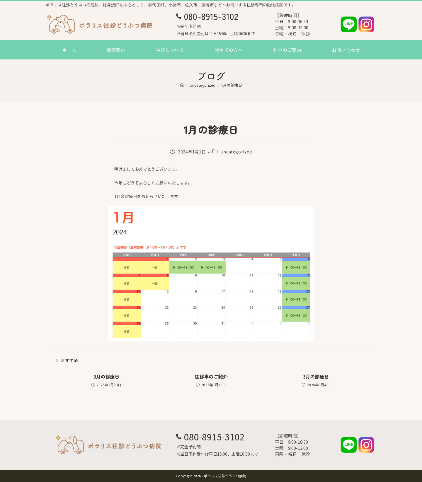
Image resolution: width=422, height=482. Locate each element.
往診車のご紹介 (211, 376)
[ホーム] (182, 85)
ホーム (69, 49)
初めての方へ (229, 49)
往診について (170, 49)
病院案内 (116, 49)
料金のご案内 (287, 49)
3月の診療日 (106, 376)
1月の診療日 (231, 85)
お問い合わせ (346, 49)
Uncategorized (236, 152)
